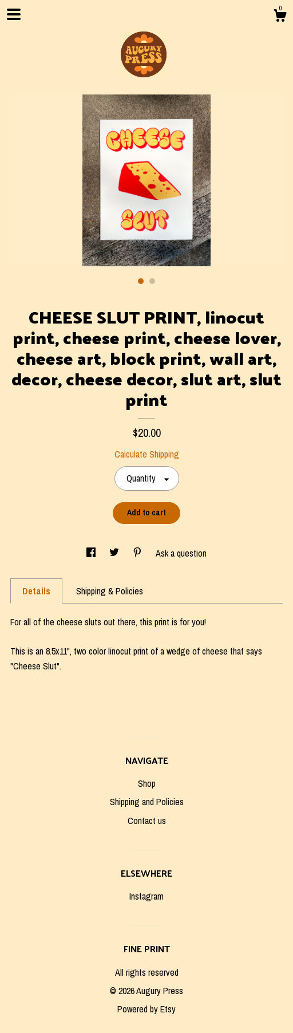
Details (36, 591)
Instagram (146, 896)
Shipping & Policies (109, 591)
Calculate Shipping (146, 454)
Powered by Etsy (146, 1009)
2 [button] (152, 281)
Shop (147, 783)
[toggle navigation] (14, 14)
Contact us (147, 820)
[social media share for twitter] (115, 553)
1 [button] (141, 281)
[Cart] (280, 17)
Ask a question (181, 553)
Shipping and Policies (147, 801)
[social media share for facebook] (92, 553)
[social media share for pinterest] (138, 553)
